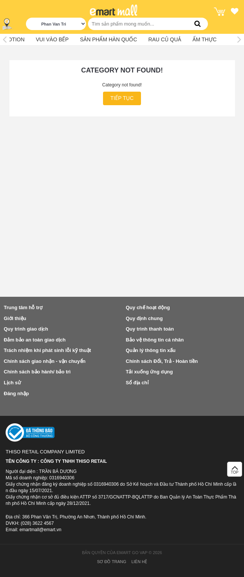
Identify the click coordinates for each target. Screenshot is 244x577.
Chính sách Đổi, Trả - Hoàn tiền (162, 361)
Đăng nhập (16, 393)
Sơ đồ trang (111, 561)
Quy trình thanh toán (150, 329)
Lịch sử (12, 382)
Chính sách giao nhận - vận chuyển (44, 361)
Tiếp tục (122, 98)
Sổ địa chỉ (137, 382)
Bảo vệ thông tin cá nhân (155, 340)
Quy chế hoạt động (148, 307)
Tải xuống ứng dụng (149, 372)
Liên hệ (139, 561)
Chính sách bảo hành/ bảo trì (37, 372)
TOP (234, 471)
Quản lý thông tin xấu (151, 350)
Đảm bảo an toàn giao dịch (34, 340)
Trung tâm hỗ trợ (23, 307)
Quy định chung (144, 318)
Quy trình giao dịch (26, 329)
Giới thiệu (15, 318)
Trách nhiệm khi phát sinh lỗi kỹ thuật (47, 350)
